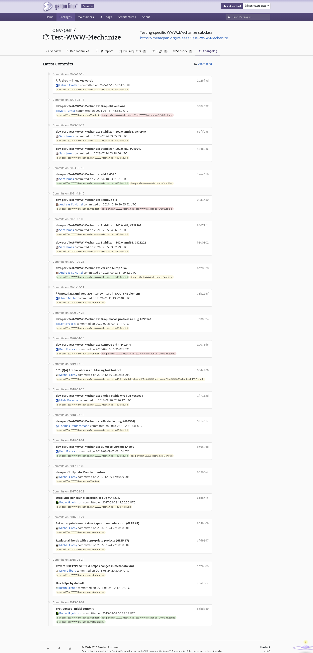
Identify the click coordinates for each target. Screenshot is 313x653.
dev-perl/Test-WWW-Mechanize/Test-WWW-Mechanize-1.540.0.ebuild (137, 114)
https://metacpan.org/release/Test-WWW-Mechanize (184, 38)
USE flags (106, 17)
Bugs (160, 51)
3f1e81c (203, 415)
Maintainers (86, 17)
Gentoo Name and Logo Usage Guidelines (171, 645)
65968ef (203, 466)
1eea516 (203, 173)
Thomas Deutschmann (74, 420)
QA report (104, 51)
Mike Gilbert (67, 562)
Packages (65, 17)
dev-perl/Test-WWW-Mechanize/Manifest (78, 114)
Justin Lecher (68, 579)
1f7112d (203, 390)
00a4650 (203, 198)
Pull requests (133, 51)
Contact (265, 638)
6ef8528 (203, 265)
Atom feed (203, 64)
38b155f (203, 290)
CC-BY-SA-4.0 (129, 645)
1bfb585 (203, 558)
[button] (232, 6)
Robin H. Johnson (70, 495)
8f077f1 (203, 223)
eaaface (203, 575)
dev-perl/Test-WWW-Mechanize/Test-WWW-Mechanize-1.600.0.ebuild (92, 89)
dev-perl (63, 30)
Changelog (207, 51)
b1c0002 (203, 240)
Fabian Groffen (69, 85)
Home (49, 17)
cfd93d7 (203, 533)
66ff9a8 (203, 131)
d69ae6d (203, 441)
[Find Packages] (251, 17)
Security (182, 51)
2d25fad (203, 80)
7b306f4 (203, 315)
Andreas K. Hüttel (71, 202)
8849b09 (203, 516)
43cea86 (203, 147)
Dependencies (78, 51)
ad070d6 (203, 340)
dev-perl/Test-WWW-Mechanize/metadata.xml (80, 298)
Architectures (127, 17)
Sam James (66, 135)
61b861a (203, 491)
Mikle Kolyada (68, 395)
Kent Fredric (67, 319)
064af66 (203, 365)
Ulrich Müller (68, 294)
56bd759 (203, 600)
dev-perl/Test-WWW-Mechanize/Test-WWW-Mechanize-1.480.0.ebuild (137, 206)
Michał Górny (68, 369)
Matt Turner (67, 110)
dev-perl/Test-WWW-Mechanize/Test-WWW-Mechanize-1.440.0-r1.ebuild (138, 348)
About (146, 17)
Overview (53, 51)
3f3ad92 (203, 106)
